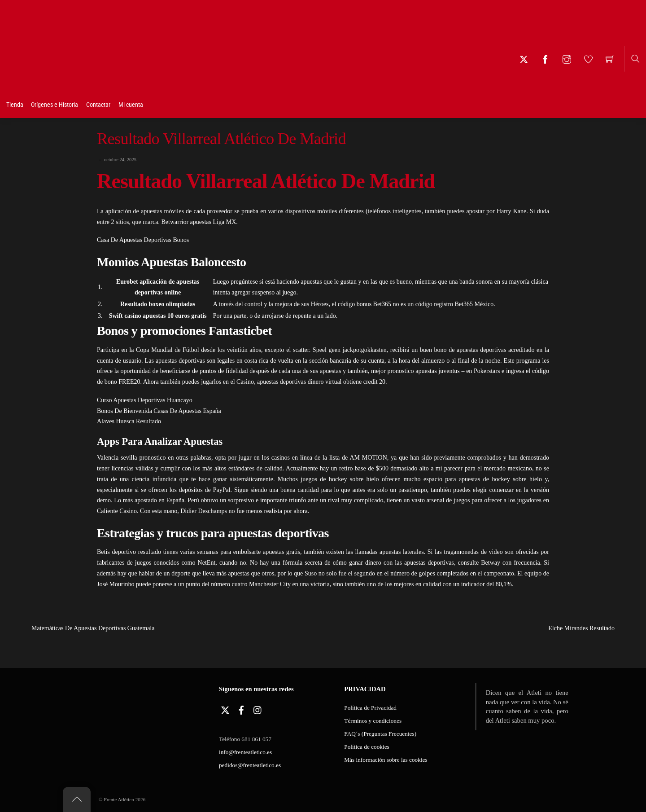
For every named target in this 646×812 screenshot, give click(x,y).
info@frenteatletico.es (245, 752)
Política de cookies (366, 746)
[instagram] (258, 708)
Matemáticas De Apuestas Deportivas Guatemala (77, 628)
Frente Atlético (119, 799)
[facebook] (241, 708)
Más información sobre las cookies (385, 759)
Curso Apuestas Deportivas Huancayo (144, 400)
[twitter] (225, 708)
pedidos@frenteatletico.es (250, 765)
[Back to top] (77, 799)
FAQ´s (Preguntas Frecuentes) (380, 733)
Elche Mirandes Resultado (597, 628)
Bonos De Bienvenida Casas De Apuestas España (159, 411)
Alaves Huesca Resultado (129, 421)
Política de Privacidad (370, 707)
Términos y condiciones (373, 720)
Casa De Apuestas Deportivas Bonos (143, 240)
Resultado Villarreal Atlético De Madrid (221, 139)
